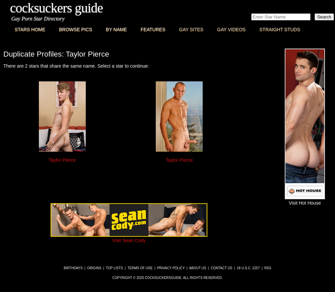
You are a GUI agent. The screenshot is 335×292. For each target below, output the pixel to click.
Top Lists (114, 268)
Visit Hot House (305, 200)
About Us (197, 268)
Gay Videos (231, 29)
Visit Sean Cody (129, 237)
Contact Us (221, 268)
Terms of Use (139, 268)
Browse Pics (75, 29)
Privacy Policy (171, 268)
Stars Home (30, 29)
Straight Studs (279, 29)
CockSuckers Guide (56, 7)
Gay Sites (191, 29)
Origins (94, 268)
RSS (267, 268)
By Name (116, 29)
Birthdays (73, 268)
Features (153, 29)
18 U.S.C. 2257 (248, 268)
